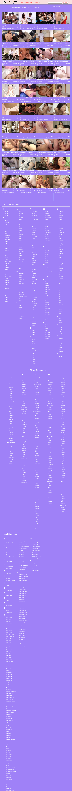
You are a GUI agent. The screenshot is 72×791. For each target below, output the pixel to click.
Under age (21, 508)
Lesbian (34, 315)
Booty (6, 240)
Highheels (34, 255)
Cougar (20, 202)
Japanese (46, 83)
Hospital (34, 261)
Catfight (20, 177)
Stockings (61, 221)
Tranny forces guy (10, 739)
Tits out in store (9, 703)
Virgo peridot (22, 587)
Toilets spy (8, 714)
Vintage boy (21, 564)
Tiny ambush (9, 685)
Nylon (46, 218)
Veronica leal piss (23, 544)
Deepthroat (21, 239)
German (34, 216)
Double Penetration (23, 252)
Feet (33, 173)
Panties (47, 243)
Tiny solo (8, 693)
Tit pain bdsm (9, 697)
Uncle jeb (21, 506)
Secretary (61, 173)
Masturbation (48, 173)
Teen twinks (8, 613)
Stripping (61, 224)
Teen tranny (8, 611)
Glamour (34, 222)
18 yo (39, 28)
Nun (46, 214)
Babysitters (7, 206)
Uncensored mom (23, 504)
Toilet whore (9, 712)
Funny (33, 204)
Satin (60, 169)
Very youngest (22, 553)
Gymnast (34, 239)
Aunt (6, 199)
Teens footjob (9, 626)
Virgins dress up (22, 585)
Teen (60, 247)
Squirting (61, 219)
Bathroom (59, 46)
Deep (62, 101)
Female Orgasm (35, 175)
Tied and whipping (10, 668)
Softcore (61, 202)
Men (46, 177)
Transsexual (61, 264)
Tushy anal (8, 777)
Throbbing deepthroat (11, 666)
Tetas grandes (9, 632)
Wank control (35, 497)
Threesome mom (10, 659)
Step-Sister (61, 188)
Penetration (47, 255)
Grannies (34, 231)
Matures (47, 175)
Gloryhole (34, 226)
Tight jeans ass (9, 678)
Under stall (21, 510)
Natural (47, 207)
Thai (60, 249)
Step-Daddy (21, 229)
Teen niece (8, 583)
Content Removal (44, 788)
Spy (60, 215)
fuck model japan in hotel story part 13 (10, 152)
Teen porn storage (10, 592)
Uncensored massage (24, 502)
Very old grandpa (23, 547)
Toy (59, 262)
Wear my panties (36, 506)
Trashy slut (8, 750)
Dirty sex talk (9, 517)
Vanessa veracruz (23, 536)
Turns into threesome (11, 775)
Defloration (21, 241)
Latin (33, 310)
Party (46, 251)
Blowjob (24, 119)
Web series (34, 508)
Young (60, 312)
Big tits (10, 28)
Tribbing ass (9, 758)
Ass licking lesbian (10, 499)
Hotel (33, 265)
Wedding (61, 300)
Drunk (20, 254)
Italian (33, 281)
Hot (33, 263)
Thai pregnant (9, 642)
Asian (8, 28)
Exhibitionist (21, 273)
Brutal (6, 252)
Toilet (60, 256)
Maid (46, 167)
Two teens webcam (10, 781)
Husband (34, 269)
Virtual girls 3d (22, 591)
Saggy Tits (61, 167)
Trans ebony (9, 744)
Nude (46, 210)
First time (34, 186)
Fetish (33, 179)
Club (20, 192)
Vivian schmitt (22, 595)
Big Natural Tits (9, 46)
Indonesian (34, 276)
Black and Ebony (9, 233)
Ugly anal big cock (23, 497)
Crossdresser (21, 207)
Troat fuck (8, 763)
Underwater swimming (21, 517)
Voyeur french (22, 599)
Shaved (60, 179)
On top (7, 556)
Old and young (48, 227)
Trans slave (8, 748)
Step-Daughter (22, 235)
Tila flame (8, 680)
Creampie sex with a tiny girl (8, 61)
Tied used (8, 672)
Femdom (34, 177)
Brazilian (7, 244)
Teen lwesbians (9, 579)
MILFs (46, 183)
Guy (33, 237)
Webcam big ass (36, 514)
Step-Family (34, 171)
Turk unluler (8, 771)
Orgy (46, 231)
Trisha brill (8, 762)
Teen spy (8, 600)
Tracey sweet (9, 731)
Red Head (47, 283)
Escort (20, 269)
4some (6, 171)
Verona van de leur (23, 542)
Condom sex (21, 200)
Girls (33, 220)
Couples (12, 101)
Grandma (34, 228)
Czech (20, 224)
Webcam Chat (62, 296)
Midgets (47, 181)
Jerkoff (33, 290)
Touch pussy (9, 722)
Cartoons (9, 101)
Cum (20, 213)
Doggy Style (21, 249)
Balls (6, 208)
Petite (46, 257)
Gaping (33, 212)
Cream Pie (31, 28)
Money (46, 190)
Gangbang (34, 210)
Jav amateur (9, 546)
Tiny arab (8, 687)
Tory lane (8, 720)
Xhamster (16, 45)
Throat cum (8, 664)
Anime (6, 184)
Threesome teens (10, 661)
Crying (20, 209)
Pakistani (47, 241)
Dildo (20, 243)
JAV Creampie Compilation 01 (43, 115)
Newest (36, 2)
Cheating (27, 28)
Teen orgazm (9, 586)
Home (22, 2)
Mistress (47, 186)
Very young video (23, 551)
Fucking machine (36, 202)
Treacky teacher (9, 752)
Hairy (33, 244)
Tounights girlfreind (10, 723)
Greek (33, 233)
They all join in (9, 655)
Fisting (33, 188)
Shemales (61, 183)
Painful (46, 239)
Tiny (60, 250)
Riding (46, 284)
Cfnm (20, 181)
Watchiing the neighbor (35, 505)
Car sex (30, 46)
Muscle (47, 200)
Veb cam (21, 538)
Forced (33, 196)
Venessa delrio (22, 540)
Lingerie (34, 319)
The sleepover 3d (10, 653)
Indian (33, 274)
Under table (21, 512)
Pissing (47, 260)
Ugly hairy (21, 499)
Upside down (22, 519)
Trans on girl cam (10, 746)
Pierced (47, 259)
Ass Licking (7, 195)
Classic (20, 186)
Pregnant (47, 268)
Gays (33, 214)
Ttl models (8, 769)
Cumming (21, 217)
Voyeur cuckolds (22, 597)
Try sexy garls (9, 767)
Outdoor (47, 233)
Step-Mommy (48, 188)
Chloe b (8, 509)
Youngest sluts (35, 525)
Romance (47, 288)
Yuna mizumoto (35, 526)
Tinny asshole (9, 684)
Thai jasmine (9, 638)
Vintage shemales (23, 572)
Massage (47, 169)
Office (46, 223)
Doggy (20, 247)
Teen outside (9, 588)
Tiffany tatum (9, 674)
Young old (34, 519)
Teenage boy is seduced (9, 625)
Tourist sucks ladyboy (11, 727)
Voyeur (60, 289)
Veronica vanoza (23, 545)
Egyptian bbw (9, 524)
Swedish (61, 232)
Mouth (46, 198)
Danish (20, 233)
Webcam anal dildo (36, 512)
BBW (59, 137)
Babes (47, 28)
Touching (61, 260)
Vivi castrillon (22, 593)
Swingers (61, 234)
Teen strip (8, 604)
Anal (6, 180)
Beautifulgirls (63, 46)
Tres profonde (9, 756)
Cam (20, 167)
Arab (6, 186)
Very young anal (22, 549)
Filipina (33, 183)
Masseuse (47, 171)
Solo (60, 204)
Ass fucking (7, 191)
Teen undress (9, 615)
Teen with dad (9, 621)
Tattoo (60, 241)
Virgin (60, 287)
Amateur (41, 28)
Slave (60, 194)
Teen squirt (8, 602)
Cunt (20, 221)
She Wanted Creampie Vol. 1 (25, 79)
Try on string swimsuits (9, 766)
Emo (20, 265)
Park (46, 247)
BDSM (6, 214)
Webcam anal (35, 510)
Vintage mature (22, 566)
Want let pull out (35, 499)
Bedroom (7, 219)
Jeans (33, 288)
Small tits (61, 198)
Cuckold (20, 211)
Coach (63, 28)
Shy (60, 186)
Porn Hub (67, 63)
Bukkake (7, 254)
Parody (47, 249)
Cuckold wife (9, 510)
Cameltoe (21, 169)
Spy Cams (61, 217)
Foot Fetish (34, 192)
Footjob (33, 194)
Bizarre (6, 231)
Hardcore (34, 248)
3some (5, 28)
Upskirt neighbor (22, 523)
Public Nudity (48, 272)
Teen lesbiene (9, 577)
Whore (60, 303)
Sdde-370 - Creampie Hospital (8, 134)
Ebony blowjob (9, 522)
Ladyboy (34, 306)
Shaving (60, 181)
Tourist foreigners (10, 725)
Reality (46, 281)
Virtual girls (21, 589)
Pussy (46, 276)
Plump (46, 262)
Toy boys (8, 729)
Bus (6, 255)
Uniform (60, 276)
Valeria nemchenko (23, 532)
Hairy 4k (8, 534)
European (21, 271)
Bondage (7, 238)
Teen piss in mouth (10, 590)
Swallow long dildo (10, 568)
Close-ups (21, 190)
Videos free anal (22, 559)
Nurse (46, 216)
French (33, 198)
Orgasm (47, 229)
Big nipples (8, 504)
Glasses (34, 224)
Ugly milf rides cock (23, 500)
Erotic (20, 267)
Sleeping (61, 196)
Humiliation (34, 267)
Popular (32, 2)
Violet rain (21, 582)
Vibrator (60, 283)
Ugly (60, 274)
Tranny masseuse (10, 741)
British (6, 246)
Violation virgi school (23, 578)
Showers (61, 185)
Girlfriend (34, 218)
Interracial (34, 279)
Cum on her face (10, 512)
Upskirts (60, 278)
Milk (46, 185)
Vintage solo (22, 574)
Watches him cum (36, 502)
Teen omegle (9, 585)
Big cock (7, 223)
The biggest (8, 645)
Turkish (60, 266)
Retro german (9, 561)
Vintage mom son (23, 568)
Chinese (20, 185)
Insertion (34, 278)
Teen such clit (9, 605)
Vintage (60, 285)
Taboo (60, 239)
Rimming (47, 286)
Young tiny (34, 521)
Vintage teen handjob (24, 576)
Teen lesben (9, 573)
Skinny (60, 190)
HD (64, 101)
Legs (33, 313)
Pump (46, 274)
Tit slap (7, 699)
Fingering (34, 185)
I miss (7, 541)
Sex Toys (61, 177)
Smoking (61, 200)
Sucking (60, 228)
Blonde (42, 101)
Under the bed (22, 514)
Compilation (46, 119)
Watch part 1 (35, 500)
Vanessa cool (22, 534)
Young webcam (35, 523)
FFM (33, 181)
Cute (20, 223)
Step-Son (61, 205)
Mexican (47, 179)
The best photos (9, 644)
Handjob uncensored (10, 536)
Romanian (47, 290)
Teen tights (8, 609)
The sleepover (9, 651)
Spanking (61, 209)
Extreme (20, 274)
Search (65, 2)
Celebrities (21, 179)
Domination (21, 250)
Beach (6, 215)
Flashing (34, 190)
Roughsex (47, 292)
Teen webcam (9, 619)
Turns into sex (9, 773)
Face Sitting (34, 167)
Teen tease (8, 607)
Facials (33, 169)
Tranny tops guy (9, 742)
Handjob (34, 246)
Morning (47, 194)
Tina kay (8, 682)
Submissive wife (9, 566)
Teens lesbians (9, 628)
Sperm (60, 211)
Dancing (20, 231)
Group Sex (34, 235)
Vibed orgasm (22, 555)
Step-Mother (48, 196)
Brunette (28, 119)
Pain (46, 238)
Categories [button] (27, 2)
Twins (60, 269)
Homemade (34, 259)
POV (46, 266)
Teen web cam (9, 617)
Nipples (47, 209)
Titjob (60, 252)
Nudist (46, 212)
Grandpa (34, 229)
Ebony (20, 261)
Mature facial (9, 551)
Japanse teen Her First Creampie (26, 152)
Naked (46, 205)
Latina (33, 312)
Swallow (60, 230)
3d (6, 101)
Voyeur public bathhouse (22, 603)
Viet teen (21, 563)
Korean (33, 299)
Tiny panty (8, 691)
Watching (61, 294)
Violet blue (21, 580)
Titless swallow (9, 701)
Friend (33, 200)
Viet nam (21, 561)
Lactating (34, 304)
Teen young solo (9, 623)
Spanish (60, 207)
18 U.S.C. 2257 (50, 788)
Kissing (33, 295)
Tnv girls (8, 704)
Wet (60, 302)
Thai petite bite (9, 640)
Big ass (6, 221)
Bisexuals (7, 229)
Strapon (60, 223)
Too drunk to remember (9, 717)
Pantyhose (47, 245)
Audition (7, 197)
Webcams (61, 298)
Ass (6, 190)
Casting (20, 175)
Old (46, 225)
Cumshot (21, 219)
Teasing (60, 245)
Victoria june (22, 557)
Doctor (20, 245)
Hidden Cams (35, 254)
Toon (60, 258)
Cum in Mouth (22, 215)
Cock (62, 119)
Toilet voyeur (9, 710)
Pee (46, 253)
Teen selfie (8, 596)
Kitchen (33, 297)
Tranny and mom (10, 737)
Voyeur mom (22, 601)
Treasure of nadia (10, 754)
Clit (19, 188)
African (6, 176)
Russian (47, 294)
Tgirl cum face (9, 634)
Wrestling (61, 307)
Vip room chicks (22, 583)
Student (60, 226)
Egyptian (20, 263)
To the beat (8, 706)
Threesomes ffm (9, 663)
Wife (60, 305)
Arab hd (8, 497)
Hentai (33, 252)
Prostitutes (47, 270)
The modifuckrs (9, 649)
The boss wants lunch (11, 647)
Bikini (6, 227)
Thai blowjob (9, 636)
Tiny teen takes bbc (10, 695)
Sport (60, 213)
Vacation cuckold (23, 530)
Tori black (8, 718)
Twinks (60, 268)
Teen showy (8, 598)
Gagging (34, 209)
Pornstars (47, 264)
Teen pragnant (9, 594)
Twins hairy (8, 779)
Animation (8, 119)
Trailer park (8, 733)
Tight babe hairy (9, 676)
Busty (45, 101)
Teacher (60, 243)
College (20, 196)
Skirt (60, 192)
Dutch (20, 256)
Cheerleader (60, 28)
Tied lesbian (9, 670)
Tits (59, 254)
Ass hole (7, 193)
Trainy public (9, 735)
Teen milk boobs (9, 581)
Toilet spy (8, 708)
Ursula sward (22, 525)
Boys (13, 28)
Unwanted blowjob (23, 518)
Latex (33, 308)
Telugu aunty (9, 630)
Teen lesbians (9, 575)
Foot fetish (8, 529)
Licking (33, 317)
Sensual (60, 175)
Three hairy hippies (10, 657)
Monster (47, 192)
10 (59, 6)
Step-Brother (8, 248)
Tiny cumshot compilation (9, 690)
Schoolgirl (61, 171)
